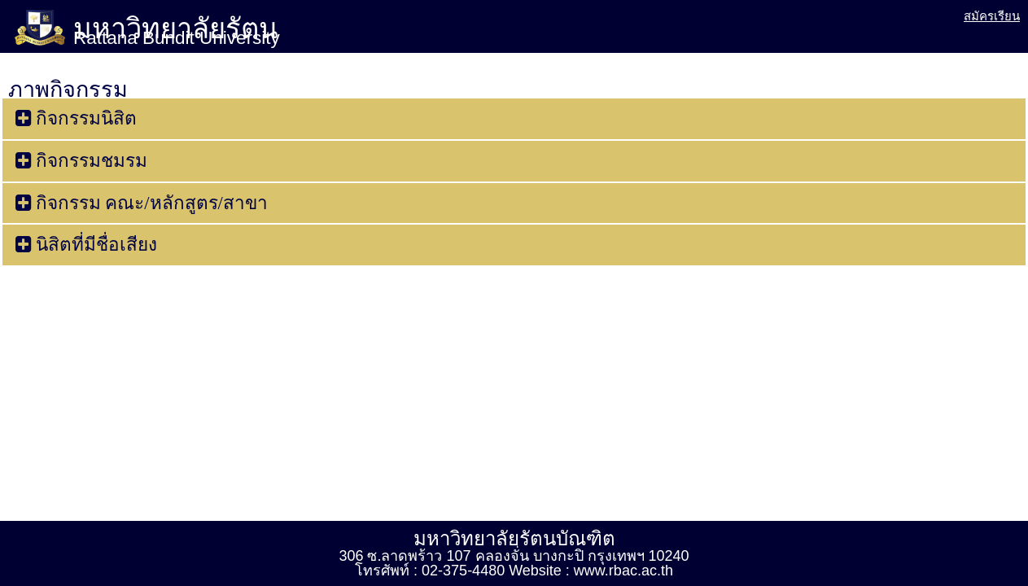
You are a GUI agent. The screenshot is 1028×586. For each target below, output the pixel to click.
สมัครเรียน (992, 16)
